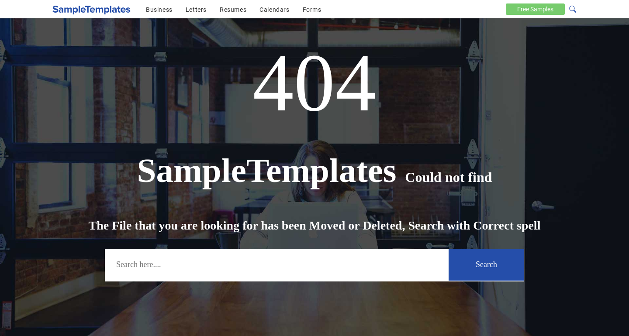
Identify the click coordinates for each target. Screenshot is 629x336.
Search (486, 264)
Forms (312, 9)
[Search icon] (572, 8)
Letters (196, 9)
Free (535, 9)
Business (159, 9)
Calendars (274, 9)
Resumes (233, 9)
